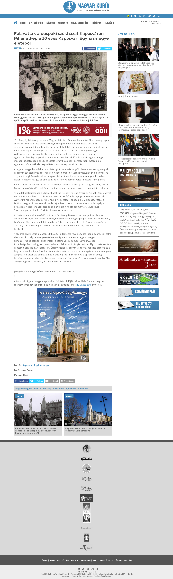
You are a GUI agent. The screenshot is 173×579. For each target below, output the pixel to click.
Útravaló (124, 229)
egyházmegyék (139, 209)
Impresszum (66, 576)
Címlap (44, 560)
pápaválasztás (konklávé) (143, 232)
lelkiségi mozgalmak (138, 229)
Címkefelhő (125, 205)
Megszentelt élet (80, 23)
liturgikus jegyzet (148, 226)
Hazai (23, 23)
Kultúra (109, 23)
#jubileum (71, 388)
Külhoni (50, 23)
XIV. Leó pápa (36, 23)
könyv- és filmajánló (139, 213)
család (124, 213)
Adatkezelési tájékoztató (102, 576)
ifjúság (133, 216)
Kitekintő (63, 23)
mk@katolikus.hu (107, 574)
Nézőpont (97, 23)
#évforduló (58, 388)
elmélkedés (138, 220)
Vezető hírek (126, 34)
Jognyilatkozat (87, 576)
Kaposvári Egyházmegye (35, 365)
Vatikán (128, 220)
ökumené (133, 223)
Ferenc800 (124, 216)
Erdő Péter (125, 209)
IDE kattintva (84, 284)
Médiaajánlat (76, 576)
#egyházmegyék (23, 388)
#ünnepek (83, 388)
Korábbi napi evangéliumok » (146, 198)
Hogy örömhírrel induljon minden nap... (135, 175)
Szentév (152, 213)
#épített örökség (42, 388)
